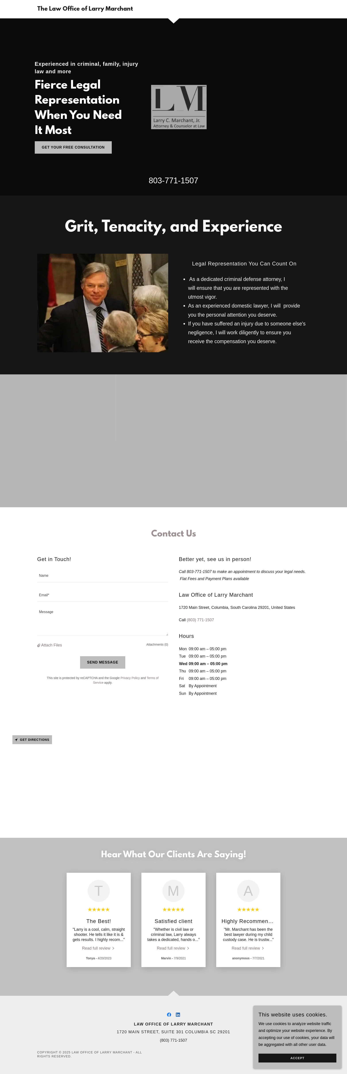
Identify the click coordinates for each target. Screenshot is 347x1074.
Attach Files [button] (51, 645)
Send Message (102, 662)
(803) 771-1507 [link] (200, 620)
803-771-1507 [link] (173, 180)
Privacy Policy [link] (130, 678)
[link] (85, 9)
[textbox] (102, 575)
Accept (297, 1061)
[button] (39, 645)
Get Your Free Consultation (73, 147)
